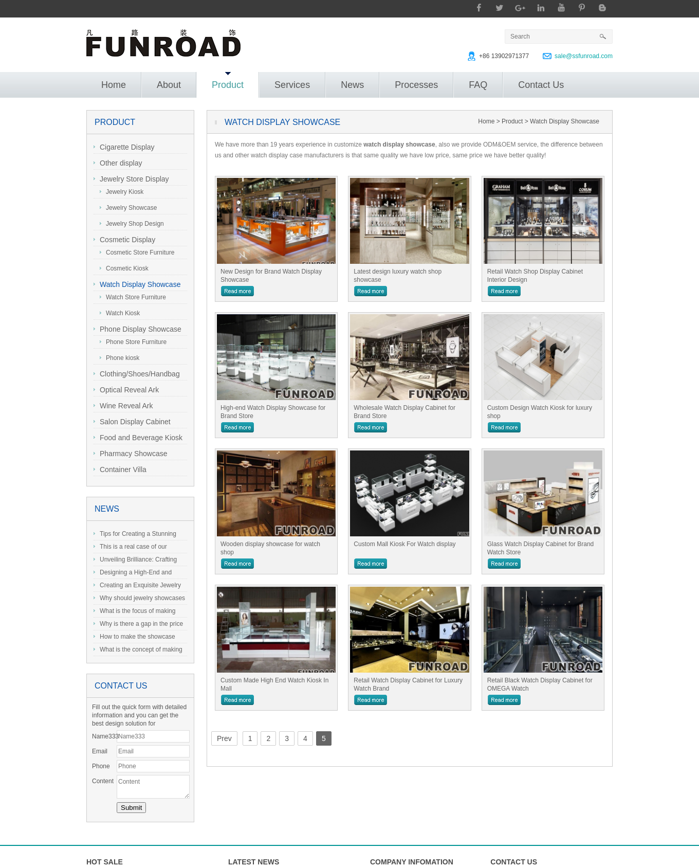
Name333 (104, 736)
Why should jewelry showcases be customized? (139, 599)
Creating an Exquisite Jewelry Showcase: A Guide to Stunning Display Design (137, 587)
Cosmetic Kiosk (124, 268)
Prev (224, 738)
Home (113, 85)
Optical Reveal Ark (126, 390)
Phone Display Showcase (137, 329)
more (237, 291)
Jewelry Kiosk (121, 191)
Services (292, 85)
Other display (118, 163)
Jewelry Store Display (131, 179)
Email (99, 751)
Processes (416, 85)
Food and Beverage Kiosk (138, 437)
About (169, 85)
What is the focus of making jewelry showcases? (134, 612)
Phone (101, 766)
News (352, 85)
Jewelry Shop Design (132, 223)
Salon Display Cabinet (132, 422)
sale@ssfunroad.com (584, 56)
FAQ (478, 85)
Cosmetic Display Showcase (124, 241)
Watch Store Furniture (133, 297)
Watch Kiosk (120, 313)
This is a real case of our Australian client (130, 548)
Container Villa (120, 469)
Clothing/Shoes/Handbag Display (137, 375)
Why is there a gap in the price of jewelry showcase (138, 625)
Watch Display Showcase (137, 284)
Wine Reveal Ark (123, 406)
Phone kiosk (119, 358)
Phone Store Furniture (133, 342)
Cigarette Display (124, 147)
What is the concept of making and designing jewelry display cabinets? (138, 651)
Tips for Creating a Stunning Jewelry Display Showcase (135, 535)
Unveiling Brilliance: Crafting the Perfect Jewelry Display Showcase (135, 561)
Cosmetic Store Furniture (137, 252)
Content (103, 781)
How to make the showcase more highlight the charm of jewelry (134, 638)
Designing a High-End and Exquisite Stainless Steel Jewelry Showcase (138, 574)
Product (228, 81)
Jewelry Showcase (128, 207)
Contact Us (541, 85)
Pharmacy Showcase (131, 453)
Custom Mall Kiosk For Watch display (404, 544)
